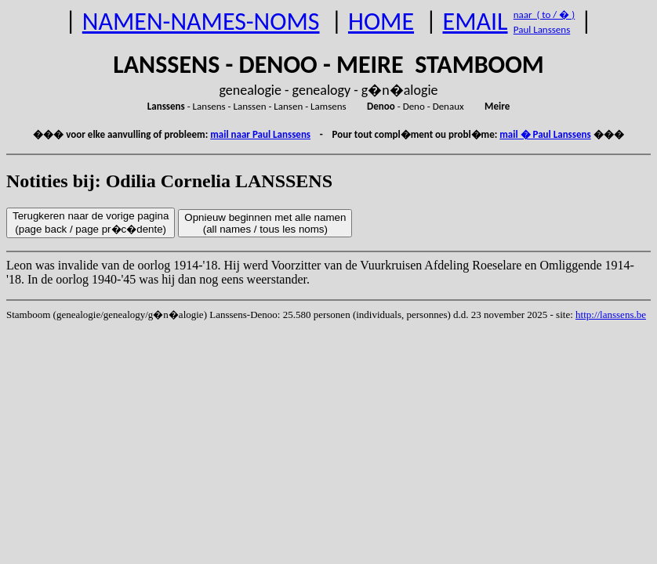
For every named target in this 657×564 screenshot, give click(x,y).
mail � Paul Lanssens (544, 134)
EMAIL (475, 21)
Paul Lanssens (542, 29)
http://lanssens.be (610, 314)
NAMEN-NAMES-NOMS (201, 21)
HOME (381, 21)
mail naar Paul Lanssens (260, 134)
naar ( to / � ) (544, 14)
